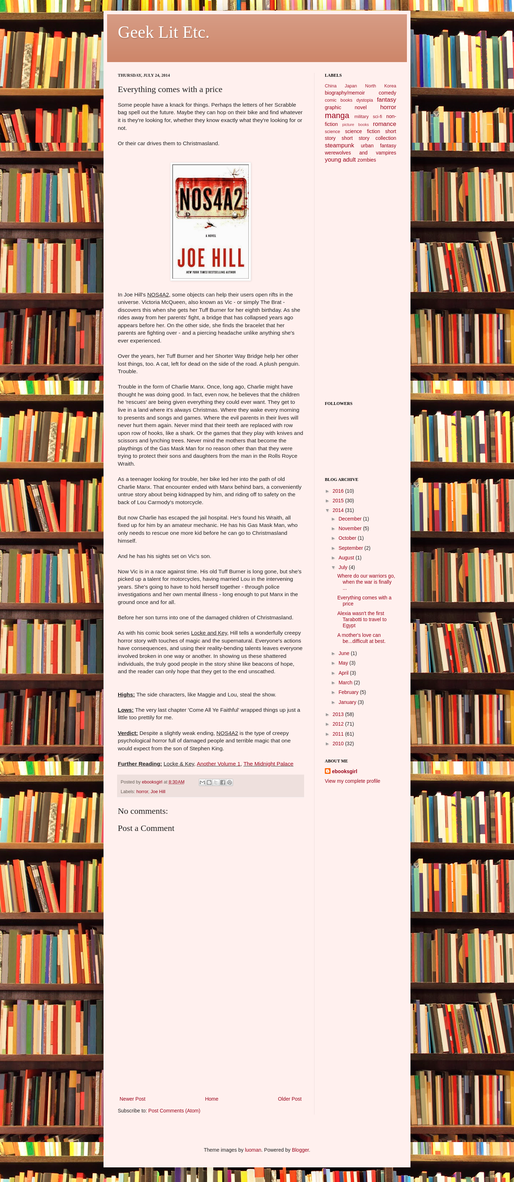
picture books (355, 124)
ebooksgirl (153, 782)
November (350, 528)
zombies (366, 160)
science (332, 131)
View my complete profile (352, 781)
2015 (339, 500)
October (348, 538)
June (344, 653)
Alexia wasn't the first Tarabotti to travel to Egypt (362, 619)
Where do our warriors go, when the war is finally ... (366, 582)
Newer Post (132, 1099)
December (350, 519)
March (346, 682)
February (349, 692)
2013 (339, 714)
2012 (339, 724)
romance (384, 124)
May (343, 663)
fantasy (386, 99)
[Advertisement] (210, 1041)
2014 (339, 510)
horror (142, 791)
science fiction (362, 131)
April (344, 673)
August (346, 557)
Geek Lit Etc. (164, 31)
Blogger (300, 1150)
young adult (340, 159)
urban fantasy (378, 145)
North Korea (380, 85)
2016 (339, 491)
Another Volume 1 (218, 764)
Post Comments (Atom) (174, 1110)
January (348, 702)
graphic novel (346, 107)
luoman (253, 1150)
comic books (338, 100)
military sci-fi (368, 116)
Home (211, 1099)
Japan (351, 85)
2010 (339, 743)
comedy (387, 93)
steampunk (339, 145)
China (331, 85)
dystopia (364, 100)
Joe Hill (158, 791)
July (343, 567)
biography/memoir (345, 93)
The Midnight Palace (268, 764)
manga (337, 115)
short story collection (369, 138)
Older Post (290, 1099)
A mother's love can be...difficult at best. (361, 638)
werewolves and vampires (360, 153)
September (351, 548)
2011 (339, 734)
